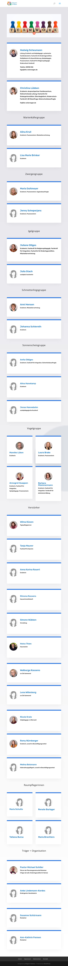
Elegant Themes (30, 964)
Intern (20, 959)
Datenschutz (37, 959)
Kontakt (45, 959)
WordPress (47, 964)
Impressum (27, 959)
